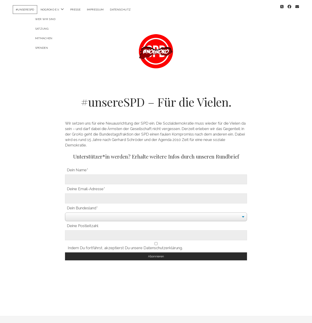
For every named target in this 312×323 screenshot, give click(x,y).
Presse (75, 9)
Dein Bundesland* (82, 204)
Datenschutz (120, 9)
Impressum (95, 9)
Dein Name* (77, 166)
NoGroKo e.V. (50, 9)
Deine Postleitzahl (82, 221)
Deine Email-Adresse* (86, 184)
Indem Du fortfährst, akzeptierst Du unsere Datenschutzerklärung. (156, 242)
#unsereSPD (25, 9)
